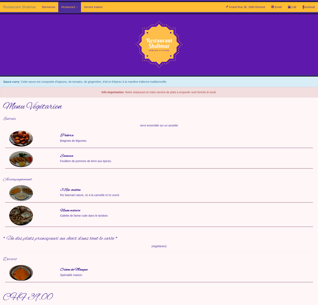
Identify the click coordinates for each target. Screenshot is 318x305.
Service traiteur (93, 7)
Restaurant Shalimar (19, 7)
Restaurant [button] (69, 7)
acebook (308, 7)
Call (292, 7)
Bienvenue (48, 7)
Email (276, 7)
